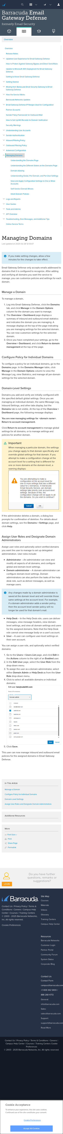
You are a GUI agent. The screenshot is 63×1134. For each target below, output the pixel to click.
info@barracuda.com (50, 1004)
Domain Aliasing (17, 170)
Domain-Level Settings (14, 799)
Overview (9, 48)
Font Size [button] (10, 834)
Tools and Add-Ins (13, 209)
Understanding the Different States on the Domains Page (34, 165)
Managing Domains (14, 155)
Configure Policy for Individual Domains (21, 794)
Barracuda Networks (27, 916)
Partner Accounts (13, 109)
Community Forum (49, 954)
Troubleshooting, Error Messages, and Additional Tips (27, 219)
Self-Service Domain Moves (22, 188)
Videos (44, 909)
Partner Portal (47, 949)
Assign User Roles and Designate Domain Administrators (28, 804)
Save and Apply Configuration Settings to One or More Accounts (33, 182)
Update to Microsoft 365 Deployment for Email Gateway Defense (29, 70)
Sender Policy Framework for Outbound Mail (24, 115)
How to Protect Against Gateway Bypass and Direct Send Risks (32, 63)
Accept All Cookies (31, 1129)
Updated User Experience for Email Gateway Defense (28, 58)
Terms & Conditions (39, 1040)
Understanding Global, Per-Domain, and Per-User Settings (34, 175)
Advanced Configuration (16, 150)
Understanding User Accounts (18, 130)
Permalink (10, 847)
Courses (14, 913)
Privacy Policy (20, 906)
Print (8, 838)
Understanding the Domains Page (24, 160)
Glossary (45, 914)
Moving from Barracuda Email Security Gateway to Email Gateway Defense (29, 88)
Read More (46, 1027)
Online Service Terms (14, 224)
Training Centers (27, 913)
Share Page (11, 843)
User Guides (11, 204)
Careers (17, 909)
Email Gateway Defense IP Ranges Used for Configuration (30, 104)
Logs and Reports (13, 199)
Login (7, 884)
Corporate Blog (48, 964)
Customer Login (48, 945)
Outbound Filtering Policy (16, 145)
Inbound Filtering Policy (15, 140)
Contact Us (7, 906)
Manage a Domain (12, 789)
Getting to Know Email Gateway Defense (23, 76)
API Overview (11, 214)
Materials (45, 905)
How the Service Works (15, 94)
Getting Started (12, 81)
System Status (47, 959)
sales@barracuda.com (51, 1013)
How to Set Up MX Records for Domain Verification (27, 120)
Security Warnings (13, 125)
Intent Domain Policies (20, 194)
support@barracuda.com (52, 1023)
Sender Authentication (15, 135)
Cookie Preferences (11, 925)
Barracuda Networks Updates (18, 99)
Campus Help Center (50, 924)
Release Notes (12, 53)
